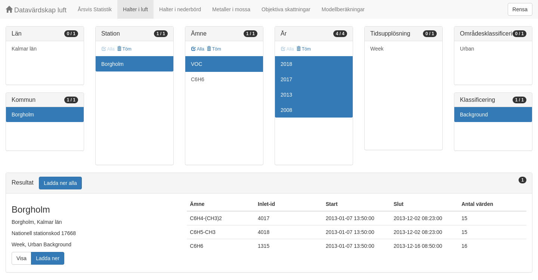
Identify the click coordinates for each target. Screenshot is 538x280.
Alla (197, 49)
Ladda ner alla (60, 183)
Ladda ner (47, 258)
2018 (286, 64)
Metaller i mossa (231, 9)
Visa (21, 258)
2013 (286, 95)
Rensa (520, 9)
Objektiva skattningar (286, 9)
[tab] (269, 183)
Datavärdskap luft (36, 10)
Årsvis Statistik (95, 9)
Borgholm (23, 115)
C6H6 (197, 79)
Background (474, 115)
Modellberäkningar (343, 9)
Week (377, 49)
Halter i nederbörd (180, 9)
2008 (286, 110)
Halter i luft (135, 9)
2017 (286, 79)
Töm (124, 49)
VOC (196, 64)
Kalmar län (24, 49)
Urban (467, 49)
